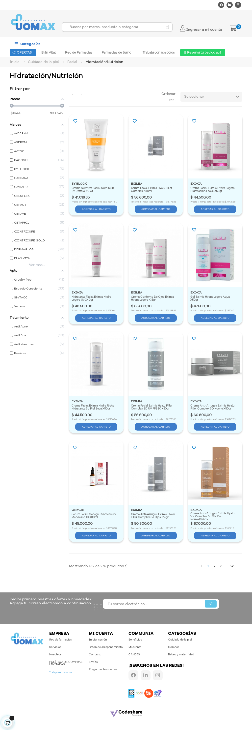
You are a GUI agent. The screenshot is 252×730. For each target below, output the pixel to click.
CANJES (134, 654)
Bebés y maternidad (181, 654)
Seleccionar (213, 97)
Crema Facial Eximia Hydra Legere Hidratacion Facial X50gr (212, 190)
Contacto (95, 654)
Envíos (93, 662)
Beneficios (135, 640)
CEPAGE (78, 510)
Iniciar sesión (98, 640)
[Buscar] (117, 27)
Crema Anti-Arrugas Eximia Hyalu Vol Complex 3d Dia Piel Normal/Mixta (212, 516)
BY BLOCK (79, 184)
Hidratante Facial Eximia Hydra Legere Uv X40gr (92, 298)
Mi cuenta (134, 647)
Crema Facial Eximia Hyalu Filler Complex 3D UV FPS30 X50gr (152, 407)
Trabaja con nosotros (60, 672)
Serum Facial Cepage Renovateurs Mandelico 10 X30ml (94, 516)
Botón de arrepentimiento (106, 647)
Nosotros (55, 654)
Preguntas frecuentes (103, 669)
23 (232, 566)
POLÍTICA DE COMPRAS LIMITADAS (65, 663)
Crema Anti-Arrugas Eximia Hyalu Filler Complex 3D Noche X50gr (212, 407)
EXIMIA (136, 184)
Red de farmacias (60, 640)
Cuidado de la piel (180, 640)
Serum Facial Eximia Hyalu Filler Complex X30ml (152, 190)
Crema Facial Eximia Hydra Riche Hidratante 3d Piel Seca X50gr (93, 407)
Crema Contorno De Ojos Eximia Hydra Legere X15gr (153, 298)
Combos (173, 647)
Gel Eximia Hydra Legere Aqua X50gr (210, 298)
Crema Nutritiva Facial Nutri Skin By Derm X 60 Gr (93, 190)
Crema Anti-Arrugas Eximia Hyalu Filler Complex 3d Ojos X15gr (153, 516)
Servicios (55, 647)
